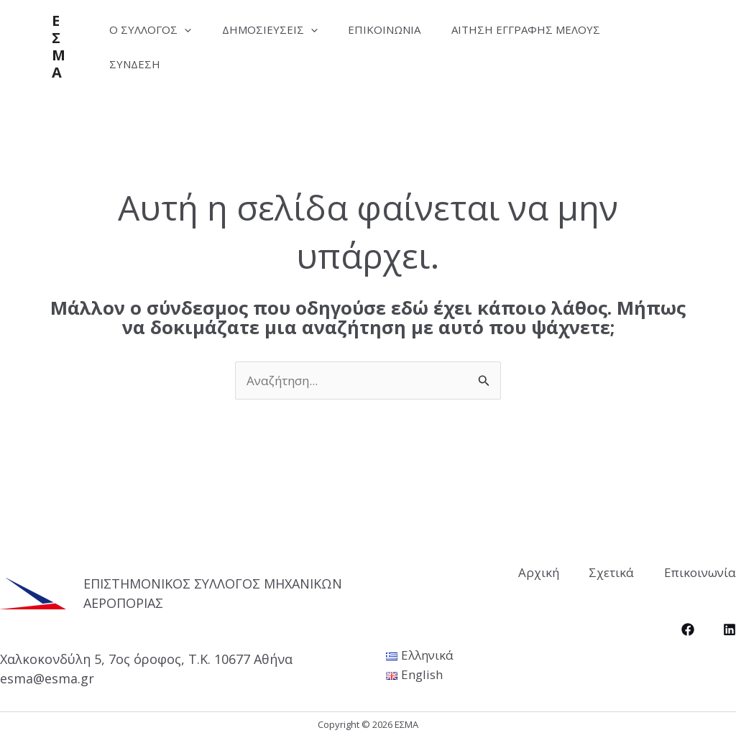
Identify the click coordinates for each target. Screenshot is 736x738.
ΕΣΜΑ (58, 46)
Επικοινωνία (398, 29)
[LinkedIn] (729, 628)
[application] (187, 29)
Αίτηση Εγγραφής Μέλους (544, 29)
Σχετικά (605, 571)
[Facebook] (687, 628)
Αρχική (526, 571)
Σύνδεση (137, 64)
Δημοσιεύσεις (278, 29)
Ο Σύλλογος (153, 29)
